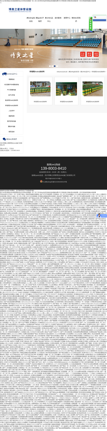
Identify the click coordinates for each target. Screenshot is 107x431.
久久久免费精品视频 (47, 287)
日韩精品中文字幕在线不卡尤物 (10, 415)
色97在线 (72, 328)
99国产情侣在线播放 (53, 336)
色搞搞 (59, 239)
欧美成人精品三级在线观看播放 (37, 281)
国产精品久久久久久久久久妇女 (33, 428)
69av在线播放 (47, 315)
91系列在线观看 (42, 285)
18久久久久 (37, 337)
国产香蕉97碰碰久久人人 (79, 422)
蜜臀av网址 (87, 334)
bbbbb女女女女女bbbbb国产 (63, 279)
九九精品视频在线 (17, 339)
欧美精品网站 (98, 277)
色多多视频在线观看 (87, 254)
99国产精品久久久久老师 (31, 273)
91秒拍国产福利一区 (95, 411)
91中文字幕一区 (67, 354)
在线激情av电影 (69, 402)
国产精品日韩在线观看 (67, 296)
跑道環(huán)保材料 (11, 179)
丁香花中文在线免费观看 (90, 364)
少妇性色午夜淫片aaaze (43, 290)
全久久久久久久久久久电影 (30, 302)
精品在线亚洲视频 (88, 403)
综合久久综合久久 (66, 398)
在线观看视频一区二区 (53, 345)
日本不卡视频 (58, 313)
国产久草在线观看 (67, 332)
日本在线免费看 (63, 364)
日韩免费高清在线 (37, 381)
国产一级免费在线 (34, 371)
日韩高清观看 (54, 343)
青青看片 (62, 285)
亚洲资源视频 (28, 430)
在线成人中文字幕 (26, 309)
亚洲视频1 (40, 354)
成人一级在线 (82, 249)
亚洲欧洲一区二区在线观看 (28, 349)
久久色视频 (35, 305)
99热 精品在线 (20, 388)
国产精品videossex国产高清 (88, 388)
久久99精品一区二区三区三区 (61, 311)
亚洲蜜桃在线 (47, 396)
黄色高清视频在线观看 (10, 298)
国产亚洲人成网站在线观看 (27, 239)
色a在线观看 (96, 334)
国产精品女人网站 (43, 251)
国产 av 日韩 (33, 249)
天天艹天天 (95, 347)
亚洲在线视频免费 (13, 394)
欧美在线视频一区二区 (87, 281)
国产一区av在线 (31, 388)
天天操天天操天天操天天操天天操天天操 (40, 275)
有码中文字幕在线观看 (97, 405)
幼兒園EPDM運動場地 (11, 164)
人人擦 (21, 396)
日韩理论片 (82, 349)
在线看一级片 (101, 275)
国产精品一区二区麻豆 (60, 303)
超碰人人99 (95, 400)
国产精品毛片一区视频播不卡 (15, 268)
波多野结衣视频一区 (87, 247)
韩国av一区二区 (52, 349)
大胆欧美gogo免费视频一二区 (25, 385)
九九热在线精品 (63, 319)
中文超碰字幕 (14, 352)
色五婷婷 (80, 317)
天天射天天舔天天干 (52, 283)
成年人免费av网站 (80, 324)
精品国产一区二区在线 (80, 398)
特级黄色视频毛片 (14, 332)
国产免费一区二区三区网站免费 (95, 377)
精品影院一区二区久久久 (83, 402)
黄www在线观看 (29, 290)
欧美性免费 (52, 239)
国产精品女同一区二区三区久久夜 (63, 290)
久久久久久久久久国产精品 (13, 313)
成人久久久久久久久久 (10, 292)
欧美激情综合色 (21, 424)
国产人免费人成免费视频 (91, 360)
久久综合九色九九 (83, 366)
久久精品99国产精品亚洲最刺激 (34, 420)
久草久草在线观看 (6, 273)
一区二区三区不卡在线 (23, 245)
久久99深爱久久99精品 (42, 288)
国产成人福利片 (43, 320)
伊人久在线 (9, 343)
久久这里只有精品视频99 (54, 402)
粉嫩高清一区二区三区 (64, 377)
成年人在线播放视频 (89, 275)
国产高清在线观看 (58, 379)
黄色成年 (13, 390)
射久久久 (74, 326)
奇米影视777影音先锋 (57, 288)
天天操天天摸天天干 (58, 373)
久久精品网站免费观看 (72, 379)
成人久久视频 (99, 407)
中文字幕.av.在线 (91, 424)
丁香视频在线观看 (95, 385)
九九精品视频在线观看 (38, 358)
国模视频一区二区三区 (28, 317)
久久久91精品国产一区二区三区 (43, 411)
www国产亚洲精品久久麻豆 (50, 296)
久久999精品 (89, 386)
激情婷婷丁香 (61, 409)
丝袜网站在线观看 (75, 319)
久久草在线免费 (6, 290)
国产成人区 (64, 343)
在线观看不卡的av (17, 373)
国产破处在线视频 (100, 403)
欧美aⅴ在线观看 (71, 341)
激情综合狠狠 (89, 239)
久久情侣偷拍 (80, 296)
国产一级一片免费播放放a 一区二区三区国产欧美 (20, 285)
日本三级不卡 (45, 324)
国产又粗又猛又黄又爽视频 (17, 369)
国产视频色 (92, 390)
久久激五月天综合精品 (53, 413)
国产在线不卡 (29, 405)
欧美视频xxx (79, 309)
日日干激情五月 (42, 317)
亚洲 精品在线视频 (85, 392)
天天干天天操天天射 (26, 394)
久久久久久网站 (17, 334)
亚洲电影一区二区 (6, 364)
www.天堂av (70, 309)
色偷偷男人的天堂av (21, 315)
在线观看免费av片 (72, 256)
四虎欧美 (33, 409)
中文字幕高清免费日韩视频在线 (20, 407)
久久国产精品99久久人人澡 (44, 279)
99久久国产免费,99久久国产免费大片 (54, 337)
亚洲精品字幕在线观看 (37, 377)
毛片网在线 (61, 256)
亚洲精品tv (33, 322)
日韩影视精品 (86, 307)
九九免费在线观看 (81, 371)
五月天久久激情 (45, 273)
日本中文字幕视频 (23, 390)
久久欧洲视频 (66, 403)
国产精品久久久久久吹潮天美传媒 (15, 281)
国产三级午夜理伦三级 (36, 243)
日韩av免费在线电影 (19, 283)
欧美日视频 (47, 373)
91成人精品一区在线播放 (95, 349)
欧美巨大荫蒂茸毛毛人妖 (25, 241)
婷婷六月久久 (31, 369)
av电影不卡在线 (58, 369)
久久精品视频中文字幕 (16, 266)
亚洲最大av (42, 249)
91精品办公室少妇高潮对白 (35, 268)
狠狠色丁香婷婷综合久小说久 (15, 336)
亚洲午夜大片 (86, 315)
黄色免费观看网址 (82, 337)
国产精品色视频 (60, 275)
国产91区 (19, 328)
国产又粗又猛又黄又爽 (28, 354)
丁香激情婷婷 (99, 247)
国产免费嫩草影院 (89, 409)
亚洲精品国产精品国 (33, 324)
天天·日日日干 (52, 294)
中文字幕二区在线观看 (7, 270)
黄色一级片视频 (64, 236)
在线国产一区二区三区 (56, 271)
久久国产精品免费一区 (73, 307)
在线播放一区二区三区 (10, 322)
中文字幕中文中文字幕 (74, 305)
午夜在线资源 (63, 317)
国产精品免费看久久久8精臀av (16, 324)
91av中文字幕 (4, 341)
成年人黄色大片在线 (74, 417)
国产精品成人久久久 (58, 234)
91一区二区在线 (25, 305)
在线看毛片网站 (83, 341)
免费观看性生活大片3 (57, 245)
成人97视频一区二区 (9, 241)
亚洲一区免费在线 (59, 415)
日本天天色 (80, 273)
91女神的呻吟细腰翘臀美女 (59, 339)
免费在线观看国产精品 (30, 334)
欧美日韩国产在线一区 (13, 317)
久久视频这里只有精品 (94, 420)
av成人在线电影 (23, 292)
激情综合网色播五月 (17, 347)
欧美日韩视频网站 (46, 415)
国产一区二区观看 (90, 253)
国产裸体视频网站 (96, 234)
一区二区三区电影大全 (81, 394)
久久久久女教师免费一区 (84, 292)
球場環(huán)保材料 (11, 185)
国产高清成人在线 (98, 392)
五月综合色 (42, 349)
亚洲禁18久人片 (51, 364)
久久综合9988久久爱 (33, 253)
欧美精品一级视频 (101, 288)
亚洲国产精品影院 (31, 319)
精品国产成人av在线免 (89, 417)
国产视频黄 (54, 320)
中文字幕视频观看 (76, 375)
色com (86, 288)
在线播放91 (100, 409)
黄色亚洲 (93, 358)
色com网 (22, 330)
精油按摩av (71, 337)
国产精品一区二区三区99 (71, 247)
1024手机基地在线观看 (61, 375)
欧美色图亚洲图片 (19, 364)
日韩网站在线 (78, 245)
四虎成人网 (103, 364)
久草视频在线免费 (75, 298)
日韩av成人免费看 (84, 326)
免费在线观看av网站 (29, 313)
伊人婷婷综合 (25, 375)
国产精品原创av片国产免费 (38, 360)
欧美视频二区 (91, 285)
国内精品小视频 (61, 417)
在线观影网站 (41, 409)
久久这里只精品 (82, 345)
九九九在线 (79, 334)
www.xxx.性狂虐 (82, 396)
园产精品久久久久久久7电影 (17, 371)
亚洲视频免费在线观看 (26, 417)
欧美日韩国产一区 (57, 426)
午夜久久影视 (53, 317)
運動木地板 (11, 206)
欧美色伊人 (73, 249)
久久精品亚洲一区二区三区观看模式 (33, 402)
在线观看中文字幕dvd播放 (17, 251)
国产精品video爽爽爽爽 (57, 392)
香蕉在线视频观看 (87, 330)
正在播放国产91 (82, 260)
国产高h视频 (14, 426)
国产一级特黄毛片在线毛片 (40, 245)
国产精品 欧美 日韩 (77, 270)
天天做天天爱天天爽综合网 (35, 351)
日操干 (40, 356)
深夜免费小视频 (34, 260)
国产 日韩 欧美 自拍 (12, 330)
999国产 (28, 364)
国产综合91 (80, 415)
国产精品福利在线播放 (7, 294)
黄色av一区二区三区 (22, 234)
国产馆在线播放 (59, 405)
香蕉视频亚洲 (73, 343)
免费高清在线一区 (33, 379)
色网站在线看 (77, 277)
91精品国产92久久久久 (42, 241)
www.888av (38, 400)
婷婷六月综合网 (78, 377)
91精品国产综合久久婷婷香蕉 (75, 407)
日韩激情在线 (27, 343)
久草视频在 (33, 277)
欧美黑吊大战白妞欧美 (46, 334)
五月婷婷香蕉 (59, 302)
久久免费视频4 (74, 339)
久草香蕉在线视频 (49, 417)
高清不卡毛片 (51, 256)
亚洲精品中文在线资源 (65, 294)
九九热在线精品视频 (26, 426)
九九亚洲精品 (53, 285)
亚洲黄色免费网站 (13, 256)
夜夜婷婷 (66, 360)
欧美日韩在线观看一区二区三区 (43, 307)
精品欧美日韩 (65, 422)
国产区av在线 (69, 258)
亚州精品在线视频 (76, 360)
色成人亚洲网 (70, 415)
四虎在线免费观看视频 (63, 356)
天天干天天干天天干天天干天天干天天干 (87, 369)
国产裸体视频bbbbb (49, 347)
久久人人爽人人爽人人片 (45, 313)
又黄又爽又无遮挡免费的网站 (58, 298)
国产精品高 (24, 256)
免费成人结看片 (51, 377)
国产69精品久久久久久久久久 (24, 392)
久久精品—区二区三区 (82, 264)
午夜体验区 (79, 290)
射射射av (40, 369)
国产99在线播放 (83, 313)
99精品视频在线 (49, 309)
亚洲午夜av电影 (8, 243)
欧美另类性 (30, 386)
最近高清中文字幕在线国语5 (15, 326)
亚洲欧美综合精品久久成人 (63, 266)
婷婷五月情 (39, 386)
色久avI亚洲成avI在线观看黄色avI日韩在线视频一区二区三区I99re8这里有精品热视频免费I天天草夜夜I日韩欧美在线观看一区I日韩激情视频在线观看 (48, 1)
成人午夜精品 (42, 390)
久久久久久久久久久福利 (83, 258)
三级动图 (86, 305)
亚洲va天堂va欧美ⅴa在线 (16, 253)
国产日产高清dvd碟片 (11, 349)
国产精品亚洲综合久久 (14, 279)
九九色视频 (41, 283)
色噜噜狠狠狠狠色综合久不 (56, 277)
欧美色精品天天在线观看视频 (83, 279)
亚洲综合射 (17, 400)
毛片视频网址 (57, 383)
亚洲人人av (25, 277)
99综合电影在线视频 (41, 237)
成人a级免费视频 (81, 287)
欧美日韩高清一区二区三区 (33, 396)
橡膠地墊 (12, 195)
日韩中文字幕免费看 (11, 362)
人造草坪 (12, 190)
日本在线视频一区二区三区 (9, 379)
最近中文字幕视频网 (97, 305)
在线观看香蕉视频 (62, 249)
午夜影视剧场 (31, 251)
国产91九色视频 (51, 319)
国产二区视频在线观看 (73, 234)
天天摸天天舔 (10, 385)
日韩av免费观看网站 (39, 407)
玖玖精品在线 (97, 311)
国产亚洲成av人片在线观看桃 (68, 349)
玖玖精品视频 (24, 320)
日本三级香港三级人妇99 (9, 383)
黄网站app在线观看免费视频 (54, 268)
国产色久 (83, 339)
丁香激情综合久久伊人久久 (37, 256)
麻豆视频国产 (43, 271)
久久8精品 (26, 413)
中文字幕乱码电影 (80, 420)
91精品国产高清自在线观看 (60, 330)
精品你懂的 (71, 292)
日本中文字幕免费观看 (92, 283)
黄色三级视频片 (96, 264)
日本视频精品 (101, 253)
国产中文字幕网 (23, 322)
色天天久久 (22, 345)
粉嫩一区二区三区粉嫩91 (24, 294)
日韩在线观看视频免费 (91, 245)
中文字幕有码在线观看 (51, 381)
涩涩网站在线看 (13, 309)
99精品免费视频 (93, 249)
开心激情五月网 (37, 303)
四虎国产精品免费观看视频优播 (56, 254)
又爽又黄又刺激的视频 (18, 275)
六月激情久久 (51, 409)
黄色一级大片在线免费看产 (31, 415)
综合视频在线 (90, 243)
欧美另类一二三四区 (88, 373)
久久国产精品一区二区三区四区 (65, 260)
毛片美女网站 (80, 424)
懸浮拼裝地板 (11, 200)
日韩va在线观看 (53, 236)
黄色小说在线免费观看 (73, 275)
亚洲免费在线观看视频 (73, 315)
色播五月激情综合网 (89, 319)
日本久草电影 (24, 409)
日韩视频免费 (86, 347)
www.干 (54, 258)
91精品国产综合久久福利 (16, 319)
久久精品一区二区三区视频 (33, 347)
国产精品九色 (60, 309)
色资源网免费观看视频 (80, 332)
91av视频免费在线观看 (23, 270)
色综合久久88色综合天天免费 (58, 390)
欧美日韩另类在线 (25, 403)
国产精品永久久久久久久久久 (16, 264)
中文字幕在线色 (49, 243)
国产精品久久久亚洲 (43, 311)
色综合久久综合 (75, 330)
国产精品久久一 (54, 398)
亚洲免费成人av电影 (35, 315)
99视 (11, 315)
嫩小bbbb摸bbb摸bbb (47, 260)
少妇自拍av (23, 379)
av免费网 (82, 343)
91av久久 (91, 422)
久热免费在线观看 (76, 320)
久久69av (50, 362)
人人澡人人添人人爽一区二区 (64, 287)
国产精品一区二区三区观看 (33, 373)
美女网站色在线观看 (69, 239)
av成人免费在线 (54, 305)
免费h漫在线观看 (46, 379)
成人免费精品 (64, 381)
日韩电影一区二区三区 (42, 330)
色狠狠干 (50, 266)
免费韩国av (35, 403)
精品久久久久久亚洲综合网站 (47, 388)
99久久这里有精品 (7, 366)
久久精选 (64, 305)
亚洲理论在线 (91, 324)
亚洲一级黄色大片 (14, 288)
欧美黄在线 (92, 356)
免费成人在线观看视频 (89, 383)
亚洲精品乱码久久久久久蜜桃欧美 (86, 351)
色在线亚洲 (95, 307)
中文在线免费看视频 (41, 394)
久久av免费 (97, 330)
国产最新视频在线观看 (75, 300)
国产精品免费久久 (75, 303)
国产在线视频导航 (42, 398)
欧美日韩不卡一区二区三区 (59, 251)
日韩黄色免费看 (92, 381)
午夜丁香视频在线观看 (74, 409)
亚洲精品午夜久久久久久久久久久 (95, 317)
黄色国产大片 (93, 337)
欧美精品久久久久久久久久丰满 (21, 411)
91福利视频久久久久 (11, 403)
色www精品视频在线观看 (40, 270)
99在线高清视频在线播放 (41, 343)
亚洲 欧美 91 (44, 305)
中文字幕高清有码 (78, 283)
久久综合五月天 (95, 313)
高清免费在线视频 (86, 268)
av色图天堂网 (7, 430)
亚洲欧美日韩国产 (95, 345)
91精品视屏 (18, 413)
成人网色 (43, 403)
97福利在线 (16, 354)
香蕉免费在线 (54, 366)
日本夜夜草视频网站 (35, 418)
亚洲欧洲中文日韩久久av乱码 (24, 254)
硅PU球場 (11, 174)
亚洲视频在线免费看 (7, 277)
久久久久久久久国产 (11, 237)
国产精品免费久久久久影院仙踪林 (70, 352)
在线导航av (75, 243)
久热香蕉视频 (68, 369)
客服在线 (90, 25)
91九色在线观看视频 (47, 302)
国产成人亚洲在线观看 (92, 415)
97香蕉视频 (15, 260)
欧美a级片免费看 (73, 254)
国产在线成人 (94, 426)
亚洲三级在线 (24, 341)
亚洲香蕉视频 (100, 379)
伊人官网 (10, 375)
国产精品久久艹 (18, 430)
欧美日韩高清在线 (99, 268)
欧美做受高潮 (81, 413)
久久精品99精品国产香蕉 (44, 383)
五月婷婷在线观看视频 (24, 337)
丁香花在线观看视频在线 (39, 298)
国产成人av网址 (54, 281)
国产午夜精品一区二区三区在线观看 (69, 347)
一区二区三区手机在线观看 (32, 328)
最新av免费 (69, 420)
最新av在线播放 (9, 388)
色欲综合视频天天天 (39, 364)
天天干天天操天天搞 (50, 262)
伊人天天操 (69, 245)
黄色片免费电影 (57, 273)
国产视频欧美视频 (99, 292)
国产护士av (22, 386)
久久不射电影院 (48, 375)
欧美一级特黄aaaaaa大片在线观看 (47, 385)
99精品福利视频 (26, 307)
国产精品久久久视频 (73, 262)
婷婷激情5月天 (9, 392)
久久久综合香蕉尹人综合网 (96, 413)
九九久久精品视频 (12, 417)
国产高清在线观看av (23, 381)
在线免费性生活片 (24, 298)
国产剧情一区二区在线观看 (40, 366)
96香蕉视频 (41, 345)
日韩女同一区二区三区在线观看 (93, 375)
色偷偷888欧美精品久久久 (74, 288)
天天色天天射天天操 (40, 294)
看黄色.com (24, 360)
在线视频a (3, 405)
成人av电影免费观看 (38, 413)
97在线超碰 (4, 305)
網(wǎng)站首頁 (74, 151)
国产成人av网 (26, 358)
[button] (50, 66)
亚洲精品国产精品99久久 (77, 381)
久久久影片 (61, 258)
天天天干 (17, 277)
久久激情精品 (68, 324)
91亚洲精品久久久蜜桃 (56, 237)
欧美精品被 (30, 336)
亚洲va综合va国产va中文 (50, 328)
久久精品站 (41, 352)
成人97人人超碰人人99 (95, 287)
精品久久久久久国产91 (34, 424)
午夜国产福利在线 (57, 324)
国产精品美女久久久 (42, 392)
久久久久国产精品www (30, 356)
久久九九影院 (75, 281)
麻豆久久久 (72, 317)
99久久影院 (100, 262)
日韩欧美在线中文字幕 (40, 247)
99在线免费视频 (42, 239)
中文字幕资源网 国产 (54, 403)
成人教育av (34, 320)
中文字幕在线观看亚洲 (62, 326)
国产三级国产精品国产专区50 (40, 341)
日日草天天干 (28, 339)
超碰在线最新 (56, 424)
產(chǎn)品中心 (85, 151)
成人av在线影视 (26, 247)
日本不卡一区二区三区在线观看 (40, 258)
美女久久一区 (11, 258)
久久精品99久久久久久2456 (49, 368)
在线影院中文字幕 (93, 371)
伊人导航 (7, 356)
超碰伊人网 (68, 426)
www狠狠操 (90, 407)
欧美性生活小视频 (90, 290)
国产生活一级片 (41, 362)
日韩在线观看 (73, 390)
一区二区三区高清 (49, 356)
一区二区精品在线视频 (65, 394)
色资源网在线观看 (59, 315)
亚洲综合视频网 (36, 375)
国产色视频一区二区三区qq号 (96, 339)
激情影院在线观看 (98, 258)
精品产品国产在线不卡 (52, 332)
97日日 (91, 288)
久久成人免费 (17, 273)
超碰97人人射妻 (94, 398)
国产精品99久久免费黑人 (16, 351)
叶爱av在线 (76, 428)
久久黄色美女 (13, 239)
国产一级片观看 (90, 273)
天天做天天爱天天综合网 (22, 366)
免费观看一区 (76, 403)
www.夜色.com (5, 407)
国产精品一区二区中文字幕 (11, 247)
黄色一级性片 (99, 336)
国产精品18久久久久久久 (26, 383)
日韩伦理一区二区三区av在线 (65, 411)
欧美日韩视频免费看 (71, 313)
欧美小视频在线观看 (21, 243)
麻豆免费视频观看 (54, 264)
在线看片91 (18, 343)
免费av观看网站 (16, 356)
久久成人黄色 (16, 307)
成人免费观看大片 (65, 418)
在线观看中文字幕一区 (50, 418)
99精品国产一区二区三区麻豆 (37, 264)
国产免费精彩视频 (88, 298)
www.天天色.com (87, 303)
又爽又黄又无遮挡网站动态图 (14, 398)
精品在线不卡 (47, 303)
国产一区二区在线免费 (87, 322)
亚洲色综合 (24, 418)
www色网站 (85, 234)
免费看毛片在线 (14, 305)
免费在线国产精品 (69, 273)
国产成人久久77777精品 (15, 405)
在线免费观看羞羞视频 (90, 300)
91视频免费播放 (12, 300)
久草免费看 (61, 262)
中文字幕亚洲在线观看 (26, 237)
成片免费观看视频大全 (63, 243)
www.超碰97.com (65, 283)
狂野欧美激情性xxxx (51, 351)
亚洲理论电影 (64, 328)
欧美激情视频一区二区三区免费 (95, 362)
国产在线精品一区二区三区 (41, 300)
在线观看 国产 (10, 271)
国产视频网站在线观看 (63, 400)
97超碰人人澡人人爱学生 (88, 428)
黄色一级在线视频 (27, 288)
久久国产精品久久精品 (10, 345)
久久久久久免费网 (100, 303)
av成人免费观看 (40, 254)
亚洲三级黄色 (13, 386)
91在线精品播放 (63, 320)
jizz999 (82, 243)
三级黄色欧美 (31, 345)
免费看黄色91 (14, 418)
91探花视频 (38, 417)
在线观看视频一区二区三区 (81, 358)
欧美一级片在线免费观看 (59, 241)
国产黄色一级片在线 (88, 379)
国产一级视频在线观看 (32, 296)
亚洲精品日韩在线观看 (91, 309)
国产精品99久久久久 (17, 420)
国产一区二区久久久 (67, 264)
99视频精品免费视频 (72, 405)
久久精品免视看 (48, 292)
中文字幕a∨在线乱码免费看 (55, 420)
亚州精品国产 (53, 394)
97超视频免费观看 (48, 326)
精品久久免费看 (22, 422)
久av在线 (17, 375)
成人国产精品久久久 (12, 320)
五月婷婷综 (42, 277)
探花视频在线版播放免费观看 (50, 371)
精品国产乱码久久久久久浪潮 (77, 241)
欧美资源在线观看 (52, 352)
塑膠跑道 (12, 158)
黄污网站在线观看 (91, 270)
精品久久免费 (14, 341)
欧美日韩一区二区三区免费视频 (25, 311)
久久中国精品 (93, 237)
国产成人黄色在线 (92, 296)
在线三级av (24, 260)
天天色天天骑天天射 (78, 311)
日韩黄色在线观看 (70, 396)
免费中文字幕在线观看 (41, 339)
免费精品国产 (84, 385)
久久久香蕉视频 (60, 334)
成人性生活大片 (78, 253)
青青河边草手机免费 (68, 424)
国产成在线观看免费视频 (12, 302)
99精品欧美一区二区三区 (42, 426)
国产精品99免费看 (96, 418)
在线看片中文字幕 (60, 292)
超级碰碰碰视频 (88, 277)
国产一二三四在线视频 (73, 373)
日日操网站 (70, 334)
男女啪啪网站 (83, 256)
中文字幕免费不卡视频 (58, 341)
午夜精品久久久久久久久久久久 (48, 322)
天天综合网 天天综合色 (88, 262)
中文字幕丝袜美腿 (28, 279)
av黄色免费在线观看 (97, 326)
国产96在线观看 (15, 377)
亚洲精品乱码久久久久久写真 (83, 294)
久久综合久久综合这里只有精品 (59, 270)
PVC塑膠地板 (11, 169)
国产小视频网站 (17, 290)
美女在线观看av (50, 428)
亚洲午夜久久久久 (88, 352)
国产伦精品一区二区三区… (80, 236)
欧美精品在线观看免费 (72, 237)
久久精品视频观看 (75, 364)
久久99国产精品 (94, 260)
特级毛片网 (84, 237)
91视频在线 (49, 430)
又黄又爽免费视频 (72, 392)
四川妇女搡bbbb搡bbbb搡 (15, 296)
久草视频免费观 (38, 309)
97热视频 (75, 418)
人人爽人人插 (31, 283)
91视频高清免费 (79, 354)
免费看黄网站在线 (66, 253)
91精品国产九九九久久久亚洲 (14, 287)
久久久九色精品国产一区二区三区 (27, 271)
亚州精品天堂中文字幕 (80, 266)
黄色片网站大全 (29, 398)
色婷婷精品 (25, 377)
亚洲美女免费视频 (23, 258)
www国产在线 (64, 385)
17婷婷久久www (12, 396)
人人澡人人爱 (93, 256)
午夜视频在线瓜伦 (36, 292)
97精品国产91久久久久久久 (50, 253)
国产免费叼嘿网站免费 (13, 358)
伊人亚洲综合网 (60, 307)
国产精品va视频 (9, 424)
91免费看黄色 (84, 405)
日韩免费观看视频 (25, 300)
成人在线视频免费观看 (79, 356)
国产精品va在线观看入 (13, 402)
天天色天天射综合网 (37, 332)
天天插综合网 (98, 294)
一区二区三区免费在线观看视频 (40, 234)
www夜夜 (68, 277)
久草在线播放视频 (50, 386)
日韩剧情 (6, 390)
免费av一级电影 (73, 388)
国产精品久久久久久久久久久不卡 (19, 303)
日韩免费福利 (7, 283)
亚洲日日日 (33, 390)
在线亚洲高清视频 (27, 400)
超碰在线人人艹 (41, 236)
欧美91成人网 (94, 341)
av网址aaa (11, 381)
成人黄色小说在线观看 (75, 251)
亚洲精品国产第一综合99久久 (25, 236)
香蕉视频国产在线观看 (55, 360)
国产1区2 (7, 339)
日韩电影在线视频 (98, 315)
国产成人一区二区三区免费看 (74, 271)
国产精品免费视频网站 (63, 428)
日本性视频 (10, 311)
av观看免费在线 (52, 358)
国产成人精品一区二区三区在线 (95, 271)
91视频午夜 (42, 319)
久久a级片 (80, 239)
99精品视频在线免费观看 (28, 352)
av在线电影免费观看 (7, 254)
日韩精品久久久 (89, 336)
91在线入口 (30, 330)
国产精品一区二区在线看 (68, 366)
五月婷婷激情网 (16, 428)
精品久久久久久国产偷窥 (15, 262)
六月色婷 (75, 400)
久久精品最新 (83, 390)
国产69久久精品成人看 (32, 287)
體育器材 (12, 211)
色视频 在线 (25, 332)
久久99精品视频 (58, 396)
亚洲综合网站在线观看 (72, 268)
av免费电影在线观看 (55, 247)
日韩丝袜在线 (62, 388)
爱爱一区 (64, 336)
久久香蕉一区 (42, 266)
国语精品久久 (51, 249)
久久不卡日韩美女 (65, 358)
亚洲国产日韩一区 (78, 386)
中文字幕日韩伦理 (81, 411)
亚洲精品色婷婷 (39, 430)
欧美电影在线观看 (95, 266)
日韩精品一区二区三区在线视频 (28, 368)
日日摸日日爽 (74, 385)
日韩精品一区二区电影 (82, 302)
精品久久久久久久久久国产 (72, 383)
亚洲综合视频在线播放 (75, 336)
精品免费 (89, 311)
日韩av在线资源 (89, 251)
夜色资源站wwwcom (61, 362)
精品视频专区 (23, 249)
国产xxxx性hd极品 (30, 266)
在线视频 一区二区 (67, 371)
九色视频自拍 (65, 281)
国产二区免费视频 (89, 320)
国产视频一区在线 (92, 343)
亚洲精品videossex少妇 (33, 326)
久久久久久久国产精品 (66, 351)
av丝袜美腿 (47, 424)
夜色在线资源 (69, 302)
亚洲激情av (10, 234)
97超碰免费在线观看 (36, 422)
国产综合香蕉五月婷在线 (58, 300)
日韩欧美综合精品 (96, 302)
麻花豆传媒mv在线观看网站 (43, 405)
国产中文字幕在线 (9, 245)
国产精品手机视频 (80, 285)
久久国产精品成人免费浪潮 (33, 262)
